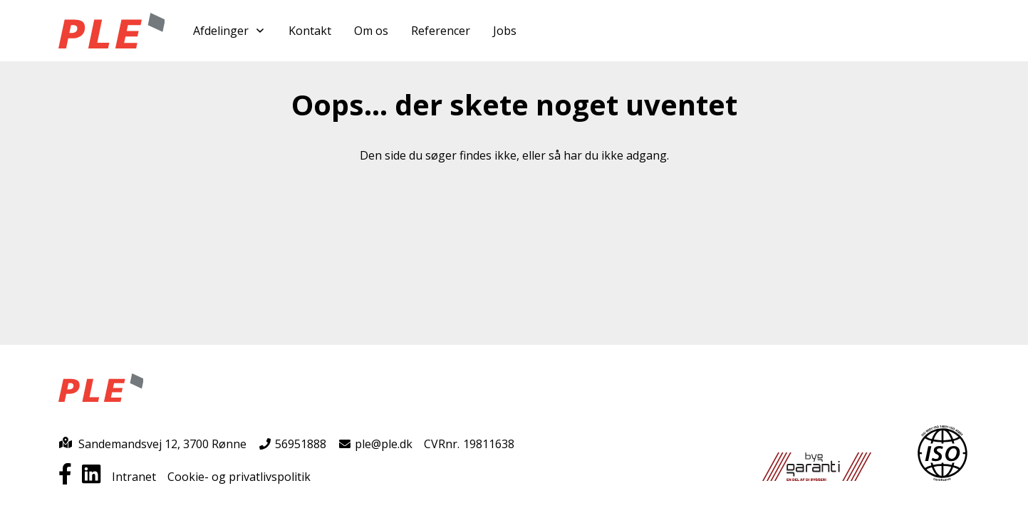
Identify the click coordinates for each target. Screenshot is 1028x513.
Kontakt (310, 30)
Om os (371, 30)
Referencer (440, 30)
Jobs (504, 30)
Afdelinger (229, 30)
